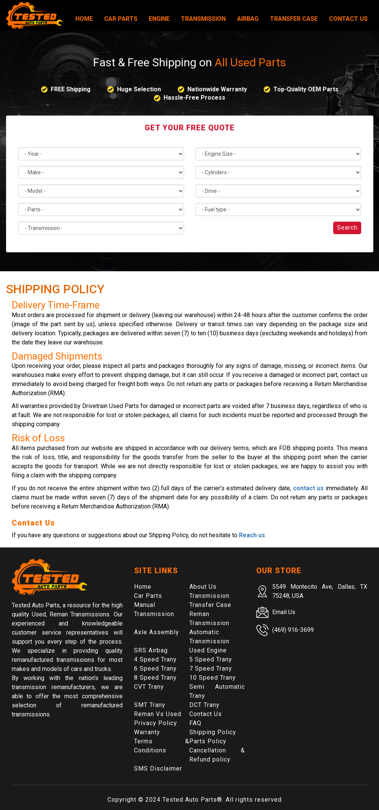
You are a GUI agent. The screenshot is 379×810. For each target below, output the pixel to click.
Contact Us (348, 18)
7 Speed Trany (210, 668)
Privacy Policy (155, 723)
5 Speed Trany (210, 659)
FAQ (195, 723)
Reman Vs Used (157, 714)
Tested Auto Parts (189, 799)
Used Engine (208, 650)
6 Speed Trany (155, 668)
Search (347, 227)
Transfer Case (294, 18)
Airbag (248, 18)
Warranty (147, 732)
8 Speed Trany (155, 677)
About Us (203, 586)
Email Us (283, 612)
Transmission (203, 18)
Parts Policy (207, 741)
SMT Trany (149, 704)
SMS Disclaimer (158, 768)
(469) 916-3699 (293, 629)
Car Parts (120, 18)
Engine (159, 18)
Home (84, 18)
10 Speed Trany (212, 677)
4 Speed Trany (155, 659)
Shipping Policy (212, 732)
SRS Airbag (151, 650)
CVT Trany (149, 686)
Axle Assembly (156, 632)
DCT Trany (204, 704)
